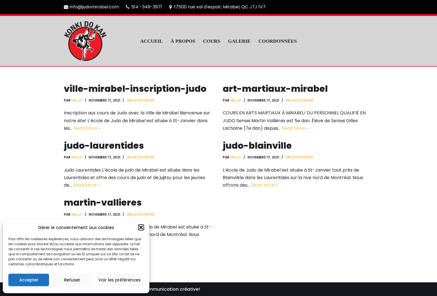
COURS (211, 41)
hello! (76, 100)
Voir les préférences (119, 280)
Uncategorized (141, 100)
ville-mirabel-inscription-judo (135, 88)
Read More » (87, 128)
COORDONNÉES (277, 41)
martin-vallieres (103, 202)
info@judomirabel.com (94, 7)
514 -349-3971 (146, 7)
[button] (141, 227)
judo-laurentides (104, 145)
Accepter (28, 280)
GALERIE (239, 41)
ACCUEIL (151, 41)
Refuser (72, 280)
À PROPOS (183, 41)
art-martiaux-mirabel (275, 88)
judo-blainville (257, 145)
